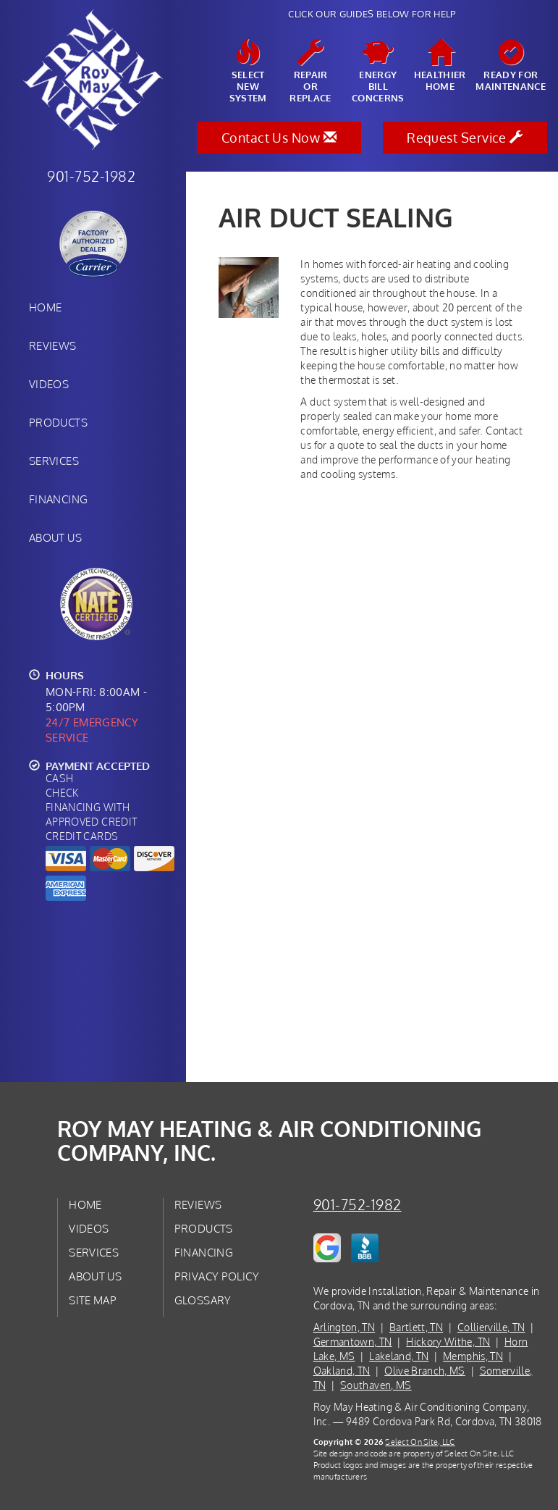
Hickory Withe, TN (448, 1341)
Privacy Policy (216, 1276)
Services (54, 460)
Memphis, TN (473, 1356)
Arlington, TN (344, 1327)
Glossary (203, 1299)
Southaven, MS (376, 1385)
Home (45, 307)
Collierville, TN (491, 1327)
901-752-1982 (357, 1205)
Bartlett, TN (416, 1327)
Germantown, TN (352, 1341)
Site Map (93, 1299)
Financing (58, 499)
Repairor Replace (310, 72)
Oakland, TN (342, 1370)
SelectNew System (248, 72)
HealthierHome (440, 66)
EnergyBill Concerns (378, 72)
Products (58, 422)
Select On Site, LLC (420, 1441)
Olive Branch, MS (424, 1370)
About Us (55, 537)
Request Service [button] (465, 138)
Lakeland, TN (398, 1356)
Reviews (53, 345)
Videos (49, 383)
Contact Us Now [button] (279, 138)
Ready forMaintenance (510, 66)
